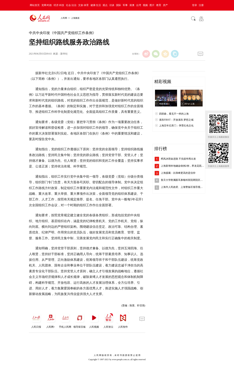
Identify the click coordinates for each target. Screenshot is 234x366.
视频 (145, 5)
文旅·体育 (83, 5)
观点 (105, 5)
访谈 (111, 5)
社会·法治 (71, 5)
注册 (201, 5)
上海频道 (75, 18)
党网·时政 (46, 5)
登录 (194, 5)
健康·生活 (95, 5)
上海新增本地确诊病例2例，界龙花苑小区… (185, 166)
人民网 (64, 18)
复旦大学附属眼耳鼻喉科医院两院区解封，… (185, 180)
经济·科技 (59, 5)
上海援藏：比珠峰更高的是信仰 (178, 173)
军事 (125, 5)
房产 (165, 5)
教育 (158, 5)
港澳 (131, 5)
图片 (152, 5)
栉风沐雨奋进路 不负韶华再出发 (178, 158)
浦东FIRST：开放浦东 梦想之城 (176, 119)
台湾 (138, 5)
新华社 (64, 53)
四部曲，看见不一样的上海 (174, 113)
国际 (118, 5)
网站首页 (35, 5)
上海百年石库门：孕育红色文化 (176, 125)
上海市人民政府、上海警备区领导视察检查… (185, 187)
